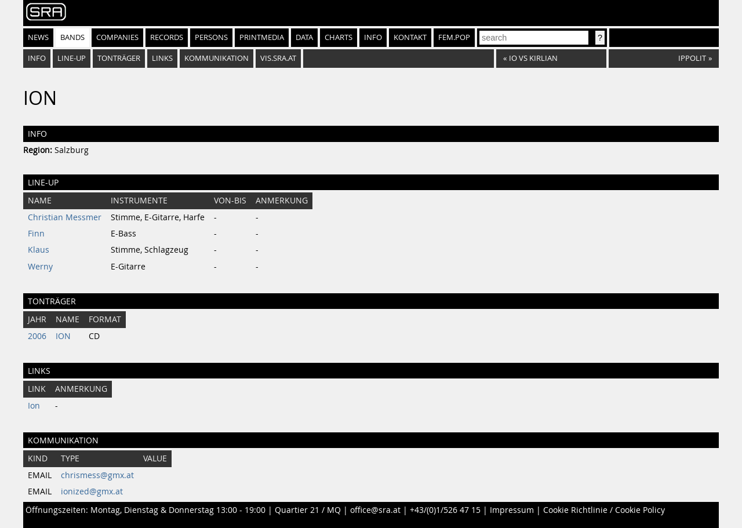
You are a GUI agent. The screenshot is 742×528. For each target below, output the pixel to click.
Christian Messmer (64, 217)
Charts (338, 37)
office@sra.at (375, 510)
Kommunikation (216, 58)
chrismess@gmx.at (97, 475)
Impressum (512, 510)
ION (63, 336)
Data (304, 37)
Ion (34, 405)
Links (162, 58)
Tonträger (118, 58)
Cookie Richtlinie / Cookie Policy (604, 510)
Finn (36, 233)
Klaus (38, 250)
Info (373, 37)
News (38, 37)
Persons (211, 37)
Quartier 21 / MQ (308, 510)
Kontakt (410, 37)
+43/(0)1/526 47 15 (445, 510)
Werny (40, 266)
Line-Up (71, 58)
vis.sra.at (278, 58)
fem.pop (454, 37)
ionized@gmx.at (92, 491)
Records (166, 37)
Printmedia (261, 37)
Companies (117, 37)
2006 (37, 336)
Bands (72, 37)
